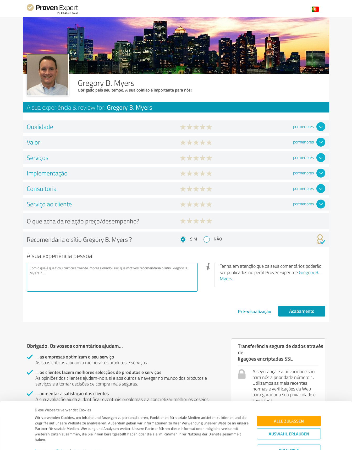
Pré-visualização (254, 311)
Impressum (44, 425)
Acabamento (302, 311)
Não (218, 239)
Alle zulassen (289, 396)
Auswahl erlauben (289, 409)
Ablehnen (289, 425)
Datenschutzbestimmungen (79, 425)
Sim (193, 239)
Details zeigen (213, 440)
